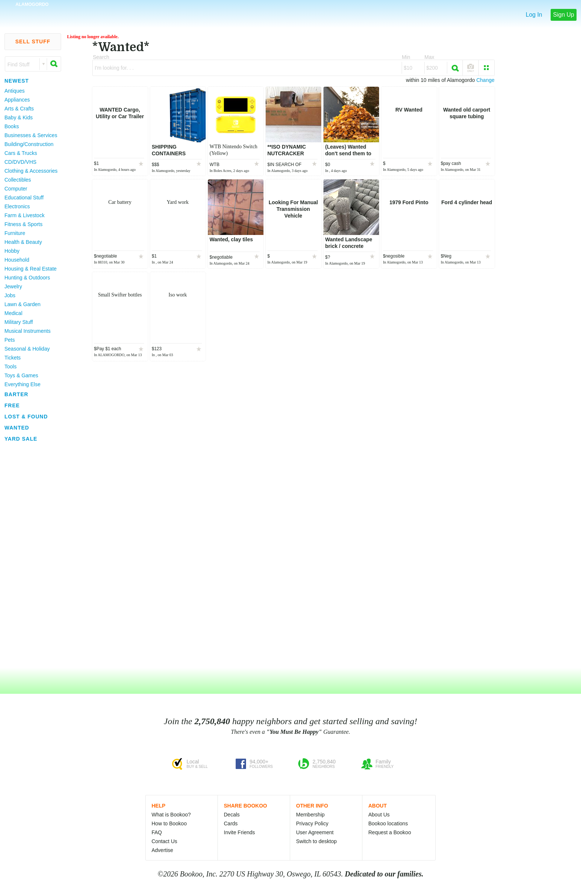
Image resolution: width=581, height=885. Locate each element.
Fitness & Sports (23, 224)
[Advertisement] (29, 555)
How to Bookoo (169, 823)
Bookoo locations (388, 823)
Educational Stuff (24, 197)
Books (11, 126)
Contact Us (164, 841)
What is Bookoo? (171, 815)
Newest (16, 81)
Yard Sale (20, 439)
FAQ (157, 832)
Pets (9, 340)
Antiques (14, 91)
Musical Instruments (27, 331)
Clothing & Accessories (30, 171)
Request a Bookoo (389, 832)
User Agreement (314, 832)
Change (485, 80)
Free (12, 405)
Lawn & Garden (22, 304)
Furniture (14, 233)
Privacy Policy (312, 823)
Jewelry (13, 286)
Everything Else (22, 384)
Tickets (12, 358)
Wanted (16, 428)
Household (16, 260)
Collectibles (17, 180)
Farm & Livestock (24, 215)
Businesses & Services (30, 135)
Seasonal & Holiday (27, 349)
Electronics (17, 206)
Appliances (17, 100)
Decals (232, 815)
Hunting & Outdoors (27, 278)
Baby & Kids (18, 117)
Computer (15, 189)
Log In (534, 14)
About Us (379, 815)
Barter (16, 394)
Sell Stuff (32, 41)
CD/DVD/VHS (20, 162)
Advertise (162, 850)
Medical (13, 313)
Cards (231, 823)
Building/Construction (28, 144)
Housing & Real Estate (30, 269)
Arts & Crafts (19, 109)
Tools (10, 366)
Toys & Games (21, 375)
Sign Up (563, 14)
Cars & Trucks (20, 153)
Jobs (10, 295)
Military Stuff (18, 322)
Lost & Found (26, 417)
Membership (310, 815)
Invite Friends (239, 832)
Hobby (11, 251)
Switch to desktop (316, 841)
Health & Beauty (23, 242)
